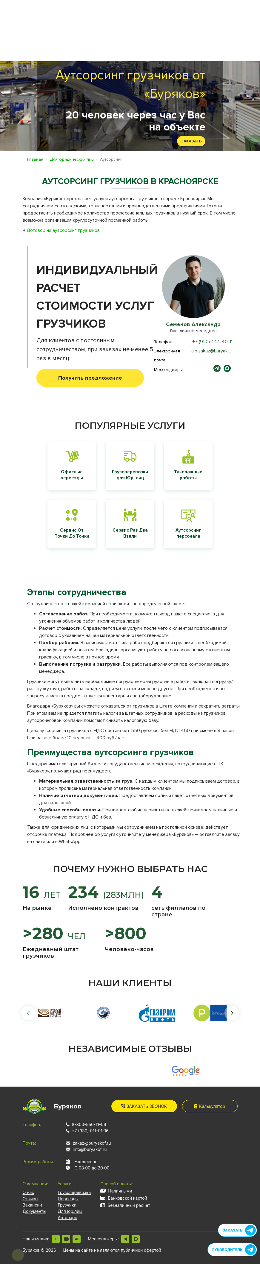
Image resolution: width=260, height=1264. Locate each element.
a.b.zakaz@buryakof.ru (214, 351)
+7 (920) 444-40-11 (212, 342)
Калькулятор (209, 1106)
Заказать (191, 141)
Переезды (68, 1198)
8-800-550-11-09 (89, 1124)
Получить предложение (90, 378)
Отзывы (30, 1198)
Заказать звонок (144, 1106)
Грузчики (67, 1204)
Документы (34, 1211)
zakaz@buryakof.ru (92, 1143)
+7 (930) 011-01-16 (90, 1130)
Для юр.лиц (70, 1211)
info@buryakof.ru (90, 1149)
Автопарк (67, 1217)
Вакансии (32, 1204)
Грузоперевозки (74, 1192)
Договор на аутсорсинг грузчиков (63, 230)
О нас (28, 1192)
